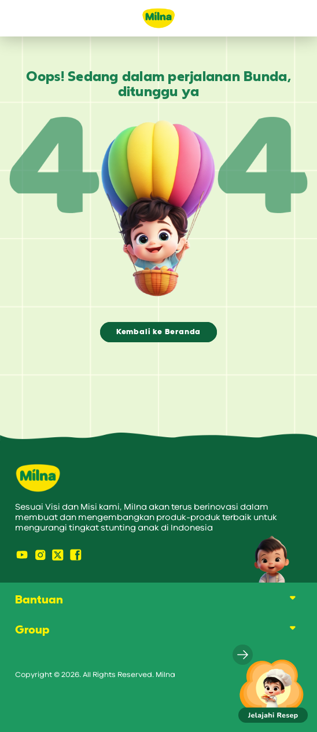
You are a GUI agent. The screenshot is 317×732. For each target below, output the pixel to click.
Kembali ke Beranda (158, 332)
